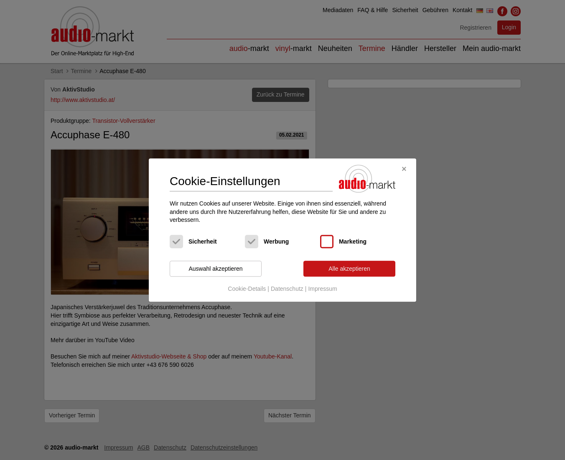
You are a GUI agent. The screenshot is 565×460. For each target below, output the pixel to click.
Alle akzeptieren (349, 268)
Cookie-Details (247, 289)
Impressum (322, 289)
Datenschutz (287, 289)
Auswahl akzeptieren (215, 268)
